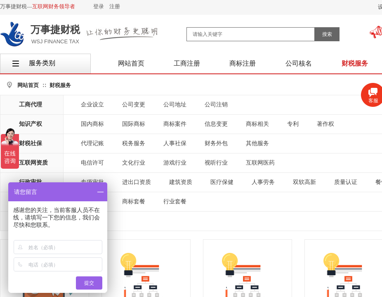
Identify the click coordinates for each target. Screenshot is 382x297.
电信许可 (92, 163)
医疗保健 (221, 182)
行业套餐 (174, 201)
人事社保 (174, 143)
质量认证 (345, 182)
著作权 (325, 124)
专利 (293, 124)
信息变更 (216, 124)
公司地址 (174, 104)
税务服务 (133, 143)
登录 (98, 6)
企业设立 (92, 104)
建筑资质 (180, 182)
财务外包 (216, 143)
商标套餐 (133, 201)
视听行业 (216, 163)
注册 (114, 6)
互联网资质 (33, 163)
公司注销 (216, 104)
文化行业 (133, 163)
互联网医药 (260, 163)
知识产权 (30, 124)
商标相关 (257, 124)
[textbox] (250, 34)
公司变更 (133, 104)
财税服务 (60, 85)
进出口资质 (136, 182)
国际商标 (133, 124)
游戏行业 (174, 163)
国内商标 (92, 124)
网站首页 (28, 85)
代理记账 (92, 143)
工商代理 (30, 104)
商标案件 (174, 124)
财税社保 (30, 143)
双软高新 (304, 182)
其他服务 (257, 143)
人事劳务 (263, 182)
